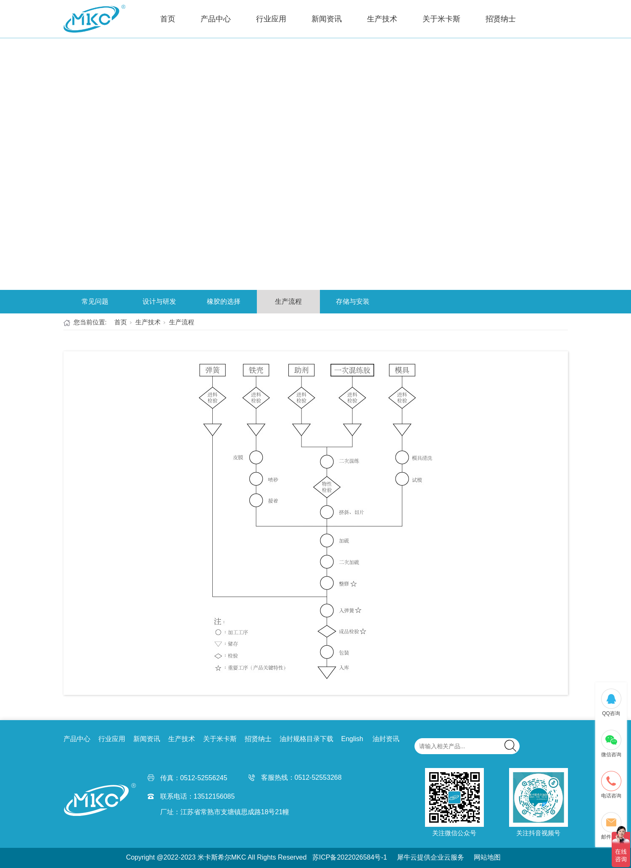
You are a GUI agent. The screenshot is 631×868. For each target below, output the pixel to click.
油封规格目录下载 (306, 738)
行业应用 (271, 19)
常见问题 (95, 301)
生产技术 (382, 19)
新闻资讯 (327, 19)
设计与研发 (159, 301)
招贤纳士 (501, 19)
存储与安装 (353, 301)
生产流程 (288, 301)
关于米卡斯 (441, 19)
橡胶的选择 (223, 301)
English (352, 738)
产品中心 (216, 19)
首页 (167, 19)
